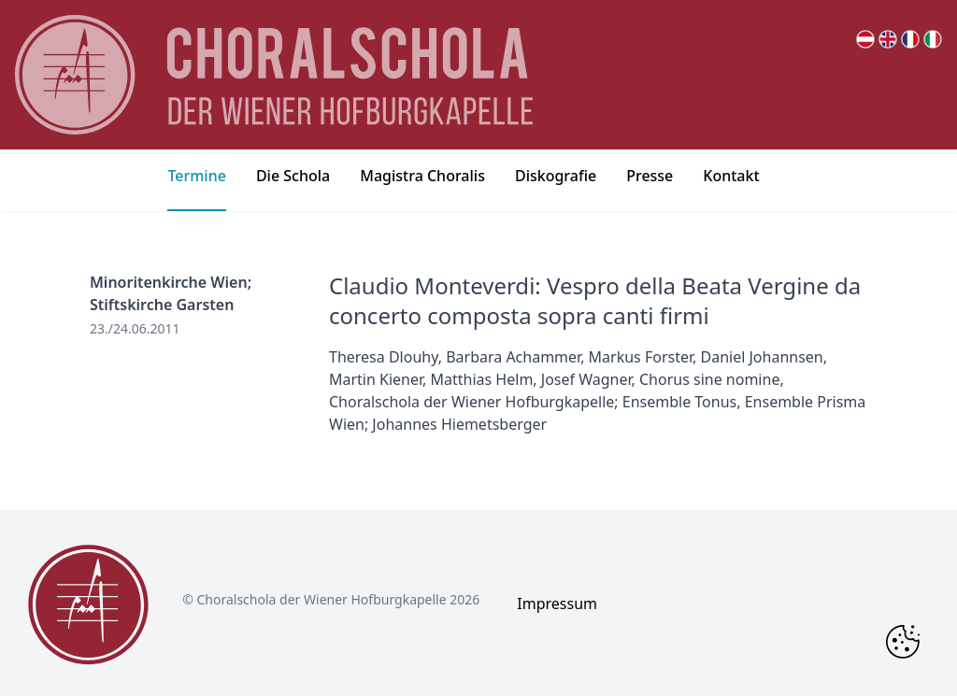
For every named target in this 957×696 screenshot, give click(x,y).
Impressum (557, 603)
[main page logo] (274, 75)
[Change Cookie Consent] (903, 642)
